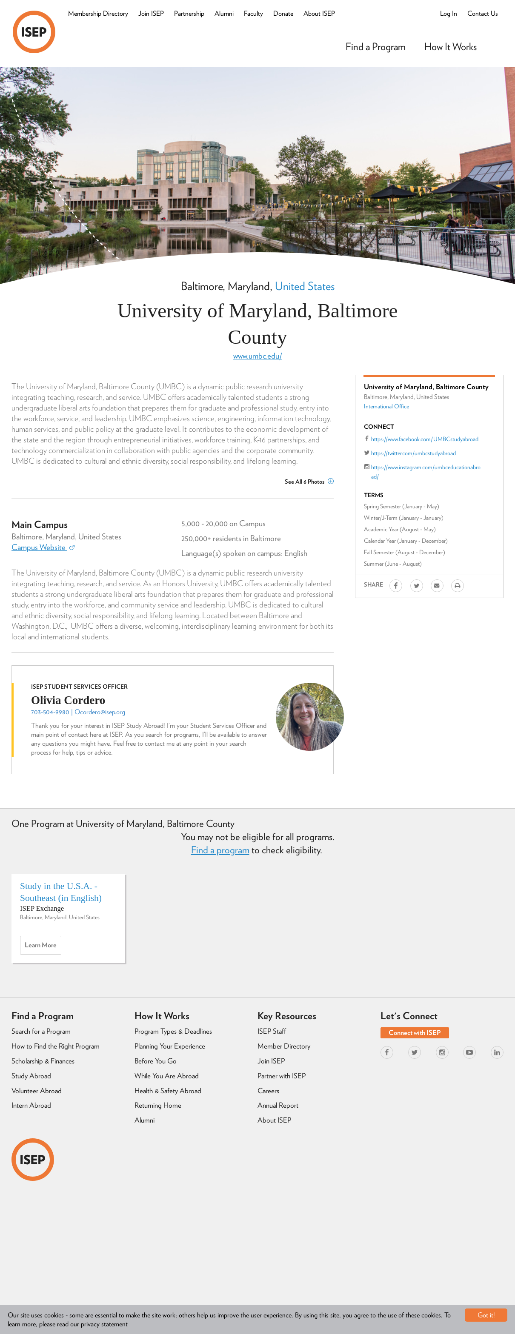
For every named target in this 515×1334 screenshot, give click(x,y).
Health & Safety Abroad (167, 1090)
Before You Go (155, 1061)
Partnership (189, 13)
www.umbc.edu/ (257, 356)
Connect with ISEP (415, 1033)
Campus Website (42, 547)
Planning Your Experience (169, 1046)
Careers (268, 1090)
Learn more (43, 947)
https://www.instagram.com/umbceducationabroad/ (426, 472)
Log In (448, 13)
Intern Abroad (31, 1105)
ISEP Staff (272, 1031)
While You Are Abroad (166, 1076)
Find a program (220, 850)
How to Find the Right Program (55, 1046)
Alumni (224, 13)
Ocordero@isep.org (99, 712)
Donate (283, 13)
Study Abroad (31, 1076)
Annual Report (278, 1105)
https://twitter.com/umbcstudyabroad (413, 453)
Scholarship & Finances (42, 1061)
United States (305, 286)
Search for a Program (41, 1031)
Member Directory (284, 1046)
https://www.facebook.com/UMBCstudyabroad (424, 439)
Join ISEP (151, 13)
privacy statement (104, 1324)
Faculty (253, 13)
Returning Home (157, 1105)
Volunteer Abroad (36, 1090)
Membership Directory (98, 13)
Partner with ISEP (282, 1076)
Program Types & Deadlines (173, 1031)
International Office (386, 406)
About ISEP (319, 13)
